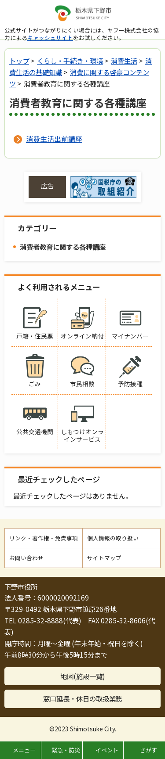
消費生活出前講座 (54, 138)
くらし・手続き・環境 (70, 60)
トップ (19, 60)
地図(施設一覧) (82, 676)
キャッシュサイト (50, 37)
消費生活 (124, 60)
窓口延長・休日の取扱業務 (82, 698)
